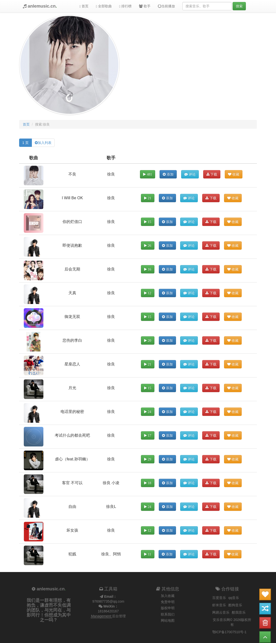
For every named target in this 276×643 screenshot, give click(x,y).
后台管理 (119, 616)
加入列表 (44, 142)
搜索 (239, 6)
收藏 (233, 174)
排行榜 (125, 6)
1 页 (25, 143)
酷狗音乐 (235, 605)
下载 (211, 174)
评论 (190, 174)
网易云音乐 (220, 612)
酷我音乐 (239, 612)
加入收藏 (168, 596)
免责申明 (168, 602)
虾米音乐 (219, 605)
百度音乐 (219, 598)
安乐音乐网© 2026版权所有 (232, 622)
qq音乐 (233, 598)
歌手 (145, 6)
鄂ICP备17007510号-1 (229, 632)
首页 (83, 6)
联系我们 (168, 614)
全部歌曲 (104, 6)
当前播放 (166, 6)
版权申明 (168, 608)
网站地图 (168, 620)
